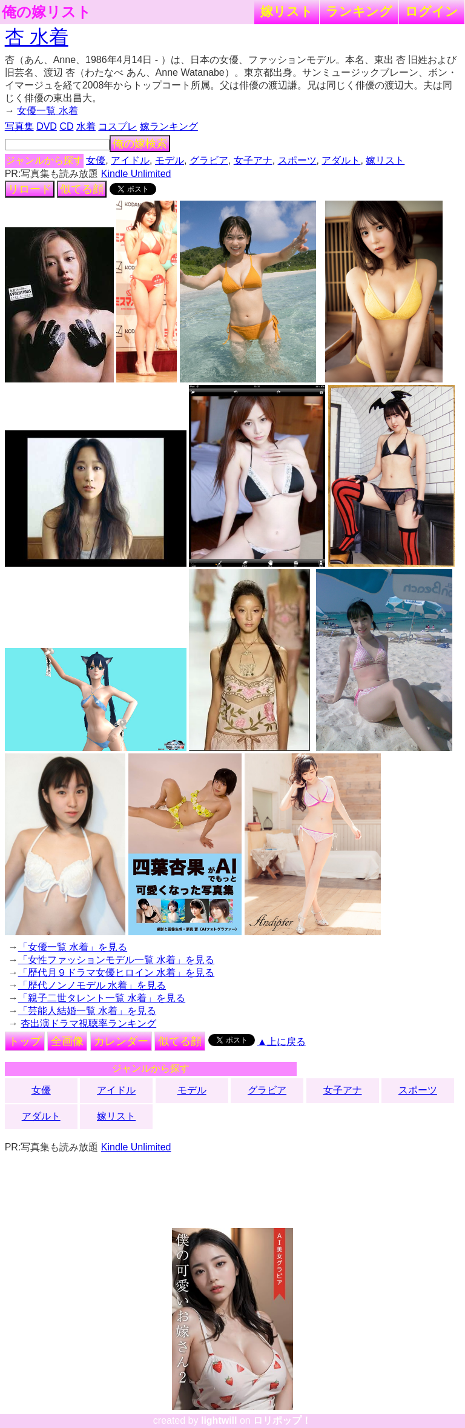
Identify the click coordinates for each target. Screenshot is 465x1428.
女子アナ (253, 160)
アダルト (341, 160)
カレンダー (121, 1041)
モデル (169, 160)
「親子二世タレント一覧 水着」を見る (101, 998)
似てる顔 (82, 189)
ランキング (359, 11)
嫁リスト (286, 11)
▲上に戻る (281, 1041)
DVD (46, 126)
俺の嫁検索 (140, 144)
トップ (24, 1041)
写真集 (19, 126)
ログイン (431, 11)
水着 (86, 126)
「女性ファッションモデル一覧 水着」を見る (116, 960)
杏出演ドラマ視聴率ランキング (88, 1023)
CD (66, 126)
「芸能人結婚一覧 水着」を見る (87, 1011)
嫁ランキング (169, 126)
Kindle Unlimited (136, 173)
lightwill (219, 1420)
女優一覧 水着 (47, 110)
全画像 (67, 1041)
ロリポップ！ (282, 1420)
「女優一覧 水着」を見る (72, 947)
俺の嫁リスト (46, 12)
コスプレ (117, 126)
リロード (29, 189)
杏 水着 (36, 37)
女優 (95, 160)
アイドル (130, 160)
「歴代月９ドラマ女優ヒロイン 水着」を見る (116, 972)
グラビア (209, 160)
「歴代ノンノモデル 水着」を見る (92, 985)
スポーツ (297, 160)
